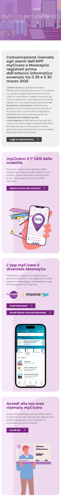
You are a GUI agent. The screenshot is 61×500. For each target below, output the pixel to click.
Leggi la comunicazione (24, 139)
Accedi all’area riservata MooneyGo (30, 312)
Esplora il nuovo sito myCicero (27, 188)
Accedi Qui (17, 430)
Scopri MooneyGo (21, 305)
